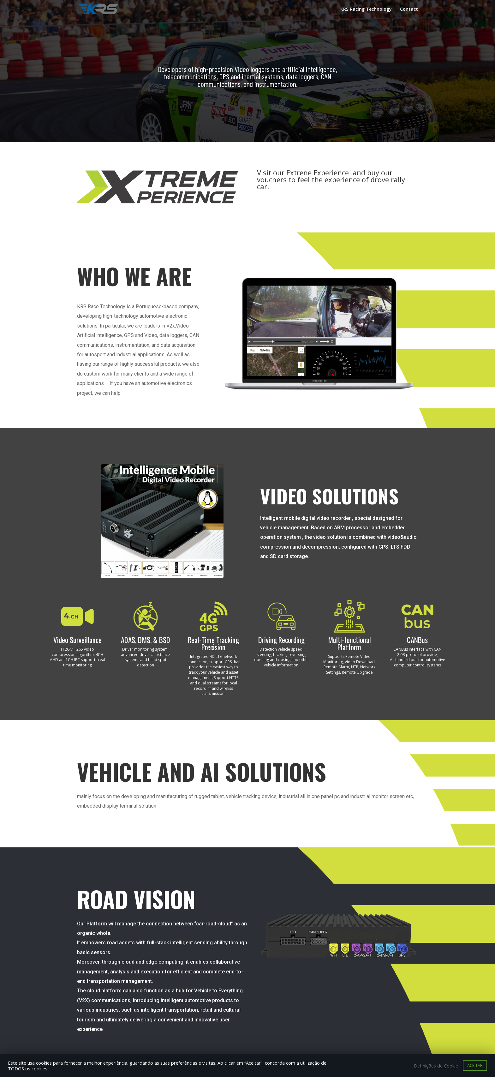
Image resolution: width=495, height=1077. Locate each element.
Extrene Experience (318, 172)
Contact (409, 9)
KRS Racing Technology (366, 9)
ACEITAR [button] (475, 1065)
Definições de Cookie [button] (436, 1065)
